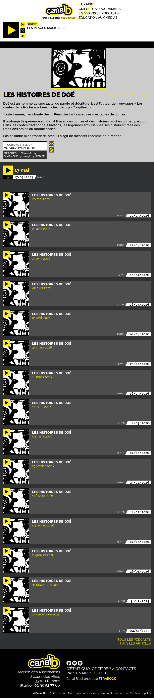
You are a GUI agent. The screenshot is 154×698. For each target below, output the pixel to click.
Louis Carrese (119, 693)
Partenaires (79, 673)
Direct (32, 24)
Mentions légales (140, 693)
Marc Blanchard (77, 693)
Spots (103, 673)
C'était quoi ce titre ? (88, 668)
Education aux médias (98, 18)
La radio (86, 4)
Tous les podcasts (134, 639)
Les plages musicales (46, 28)
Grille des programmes (100, 9)
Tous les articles (135, 643)
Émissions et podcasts (99, 13)
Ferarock (107, 679)
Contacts (125, 668)
